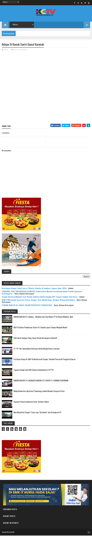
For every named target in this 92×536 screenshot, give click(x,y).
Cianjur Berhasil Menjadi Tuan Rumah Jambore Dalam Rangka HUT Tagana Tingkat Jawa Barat (40, 297)
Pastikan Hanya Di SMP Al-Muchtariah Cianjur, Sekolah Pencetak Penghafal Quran (44, 359)
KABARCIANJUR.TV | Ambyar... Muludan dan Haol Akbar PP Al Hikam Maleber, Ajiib (43, 317)
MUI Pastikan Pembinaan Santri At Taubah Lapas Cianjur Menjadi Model (40, 327)
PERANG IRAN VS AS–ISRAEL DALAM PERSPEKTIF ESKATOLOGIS (27, 305)
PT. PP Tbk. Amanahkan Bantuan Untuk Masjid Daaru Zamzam (36, 349)
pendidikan (22, 50)
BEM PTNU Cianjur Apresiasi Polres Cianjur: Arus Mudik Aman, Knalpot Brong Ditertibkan (38, 300)
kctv (15, 50)
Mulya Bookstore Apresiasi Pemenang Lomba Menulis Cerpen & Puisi (39, 391)
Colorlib (11, 532)
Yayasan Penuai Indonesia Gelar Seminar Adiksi (31, 402)
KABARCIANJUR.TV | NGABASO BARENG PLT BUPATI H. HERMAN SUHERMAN (41, 380)
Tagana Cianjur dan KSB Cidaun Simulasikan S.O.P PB (33, 370)
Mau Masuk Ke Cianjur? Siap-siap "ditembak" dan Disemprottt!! (37, 412)
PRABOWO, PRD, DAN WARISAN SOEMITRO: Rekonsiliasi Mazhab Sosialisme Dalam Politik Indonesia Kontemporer (42, 292)
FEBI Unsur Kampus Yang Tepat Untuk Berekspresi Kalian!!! (35, 338)
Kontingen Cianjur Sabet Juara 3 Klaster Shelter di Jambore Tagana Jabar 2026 (34, 288)
